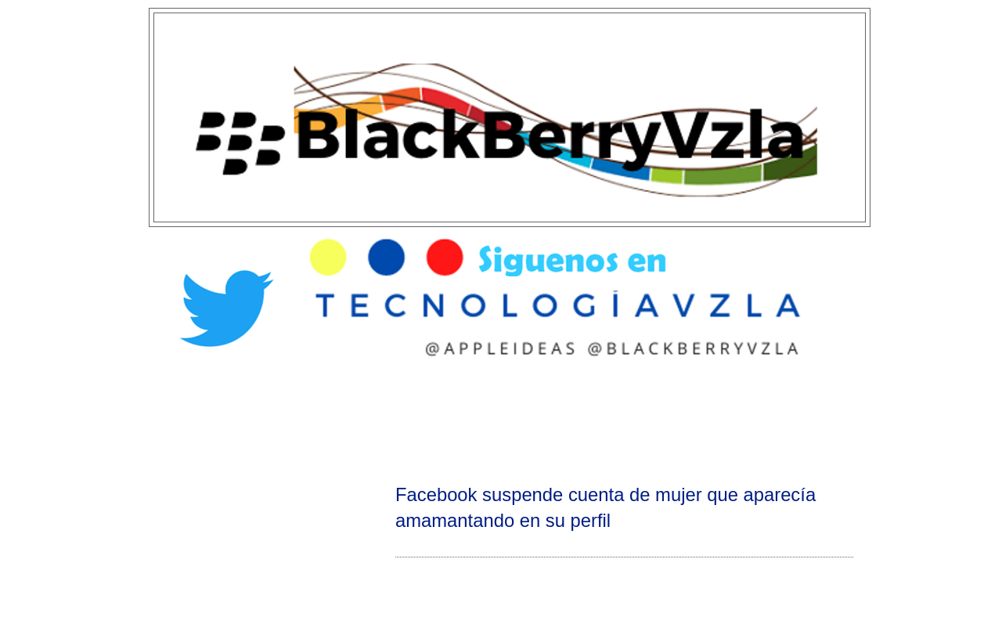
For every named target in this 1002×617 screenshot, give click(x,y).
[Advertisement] (501, 419)
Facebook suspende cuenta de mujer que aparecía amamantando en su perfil (605, 507)
